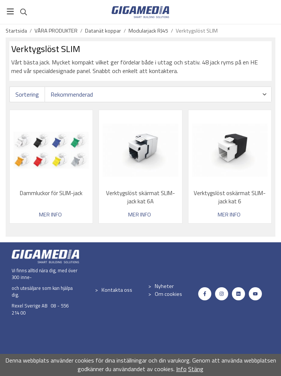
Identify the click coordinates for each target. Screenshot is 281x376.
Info (181, 368)
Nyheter (164, 286)
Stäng (195, 368)
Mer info (50, 215)
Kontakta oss (117, 290)
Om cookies (168, 294)
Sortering (27, 94)
